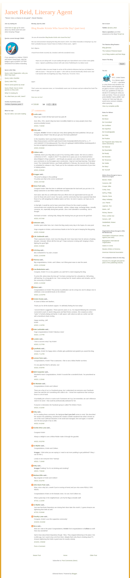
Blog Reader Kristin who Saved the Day (58, 37)
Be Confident (106, 125)
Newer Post (37, 555)
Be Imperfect (106, 129)
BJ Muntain (38, 383)
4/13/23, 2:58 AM (39, 542)
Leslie (36, 114)
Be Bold (105, 115)
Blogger (74, 573)
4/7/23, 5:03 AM (39, 512)
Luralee (36, 339)
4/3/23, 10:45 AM (39, 255)
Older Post (93, 555)
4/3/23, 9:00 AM (39, 232)
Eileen (36, 287)
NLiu (35, 526)
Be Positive (106, 138)
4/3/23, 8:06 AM (39, 170)
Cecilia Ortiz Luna (40, 428)
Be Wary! (105, 166)
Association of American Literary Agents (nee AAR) (113, 236)
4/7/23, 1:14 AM (39, 501)
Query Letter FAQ (11, 81)
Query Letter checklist (12, 78)
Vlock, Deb (106, 225)
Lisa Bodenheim (39, 269)
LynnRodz (37, 348)
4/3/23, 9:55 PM (39, 368)
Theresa (36, 260)
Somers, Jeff (106, 219)
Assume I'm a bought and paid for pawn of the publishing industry (113, 261)
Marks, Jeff (106, 209)
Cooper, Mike (106, 186)
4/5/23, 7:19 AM (39, 461)
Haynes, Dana (107, 196)
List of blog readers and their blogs (113, 54)
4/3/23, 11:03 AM (39, 283)
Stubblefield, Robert (108, 222)
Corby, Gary (106, 189)
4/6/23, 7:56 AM (39, 471)
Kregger (36, 174)
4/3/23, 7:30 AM (39, 126)
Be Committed (107, 122)
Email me (121, 34)
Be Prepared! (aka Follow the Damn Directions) (112, 142)
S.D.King (37, 250)
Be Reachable (107, 150)
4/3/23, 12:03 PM (39, 295)
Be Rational (106, 147)
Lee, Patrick (106, 203)
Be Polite (105, 135)
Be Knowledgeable (108, 132)
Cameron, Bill (106, 183)
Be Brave (105, 119)
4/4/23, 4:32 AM (39, 408)
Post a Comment (39, 546)
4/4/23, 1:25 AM (39, 379)
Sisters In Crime (107, 246)
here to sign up (13, 28)
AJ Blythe (37, 446)
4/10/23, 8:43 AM (39, 522)
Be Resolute (106, 157)
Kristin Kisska (39, 299)
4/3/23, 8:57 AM (39, 182)
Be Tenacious (106, 160)
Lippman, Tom (107, 206)
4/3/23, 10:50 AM (39, 265)
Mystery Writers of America (111, 249)
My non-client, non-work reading (15, 114)
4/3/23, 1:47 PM (39, 335)
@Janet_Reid (112, 28)
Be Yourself (106, 170)
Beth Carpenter (39, 372)
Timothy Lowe (39, 516)
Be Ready (105, 153)
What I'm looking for (11, 93)
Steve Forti (37, 186)
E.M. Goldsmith (39, 236)
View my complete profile (110, 106)
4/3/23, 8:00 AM (39, 148)
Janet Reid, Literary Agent (38, 12)
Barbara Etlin (38, 475)
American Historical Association (112, 252)
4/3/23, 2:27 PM (39, 344)
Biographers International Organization (110, 241)
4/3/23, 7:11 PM (39, 354)
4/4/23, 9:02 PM (39, 441)
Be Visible (105, 163)
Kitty (35, 130)
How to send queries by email (14, 85)
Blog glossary (106, 47)
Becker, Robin (107, 180)
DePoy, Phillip (107, 193)
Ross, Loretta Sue (108, 216)
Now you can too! (37, 97)
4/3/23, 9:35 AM (39, 246)
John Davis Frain (40, 485)
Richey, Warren (107, 212)
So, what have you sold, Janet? (15, 96)
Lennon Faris (38, 358)
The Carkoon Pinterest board (112, 51)
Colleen (36, 152)
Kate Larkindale (39, 329)
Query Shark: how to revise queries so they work (14, 89)
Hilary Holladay (107, 199)
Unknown (37, 223)
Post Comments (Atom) (69, 560)
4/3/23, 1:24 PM (39, 325)
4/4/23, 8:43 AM (39, 423)
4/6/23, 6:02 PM (39, 481)
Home (65, 555)
